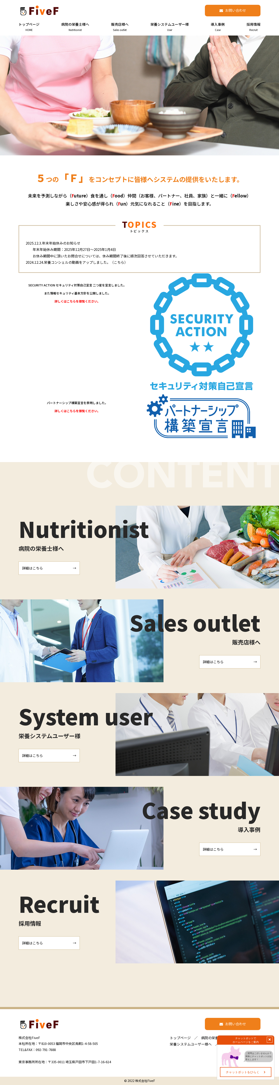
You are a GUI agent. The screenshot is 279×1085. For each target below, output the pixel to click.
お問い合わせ (235, 10)
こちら (119, 262)
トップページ (180, 1037)
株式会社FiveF (145, 1080)
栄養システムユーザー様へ (191, 1044)
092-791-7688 (46, 1049)
